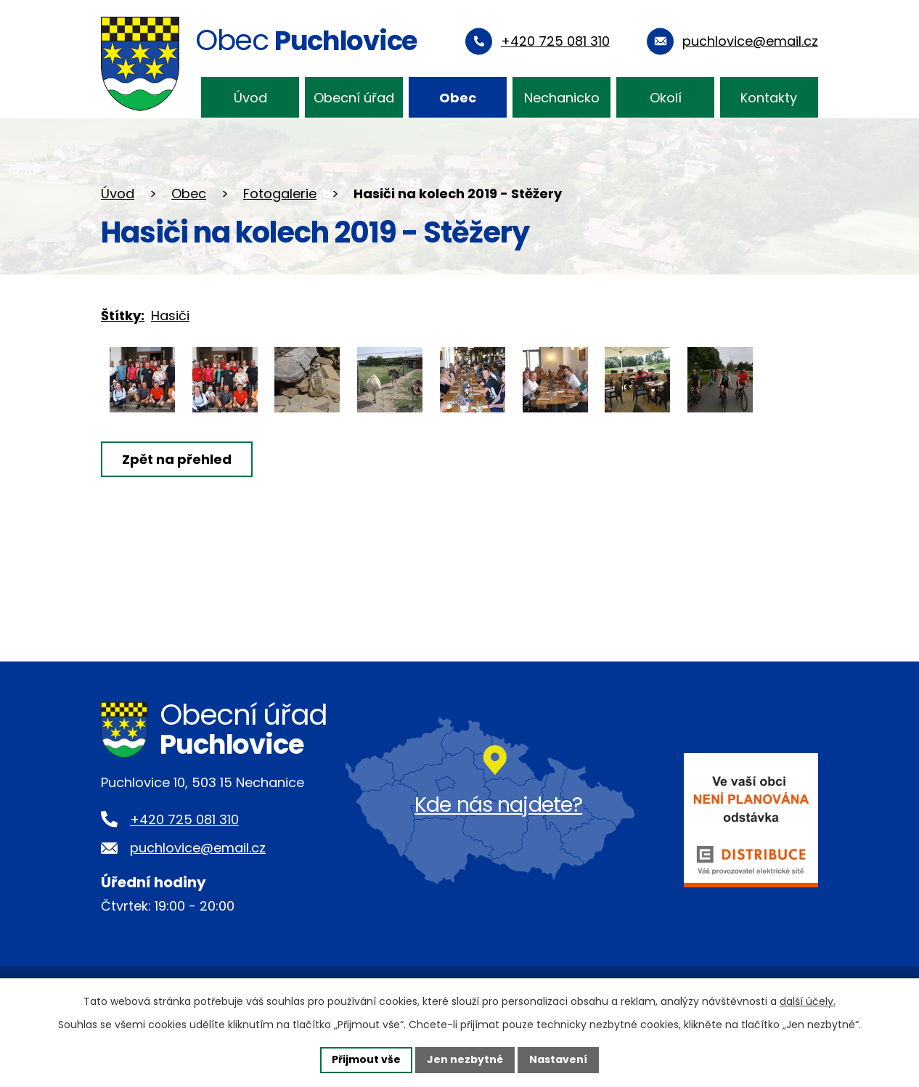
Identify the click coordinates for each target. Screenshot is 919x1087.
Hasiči (170, 315)
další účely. (808, 1001)
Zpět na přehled (177, 459)
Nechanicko (562, 98)
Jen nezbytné (465, 1059)
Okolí (666, 98)
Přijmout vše (366, 1059)
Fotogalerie (279, 193)
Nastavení (558, 1059)
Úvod (250, 98)
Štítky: (122, 315)
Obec (457, 98)
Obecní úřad (354, 98)
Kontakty (768, 98)
